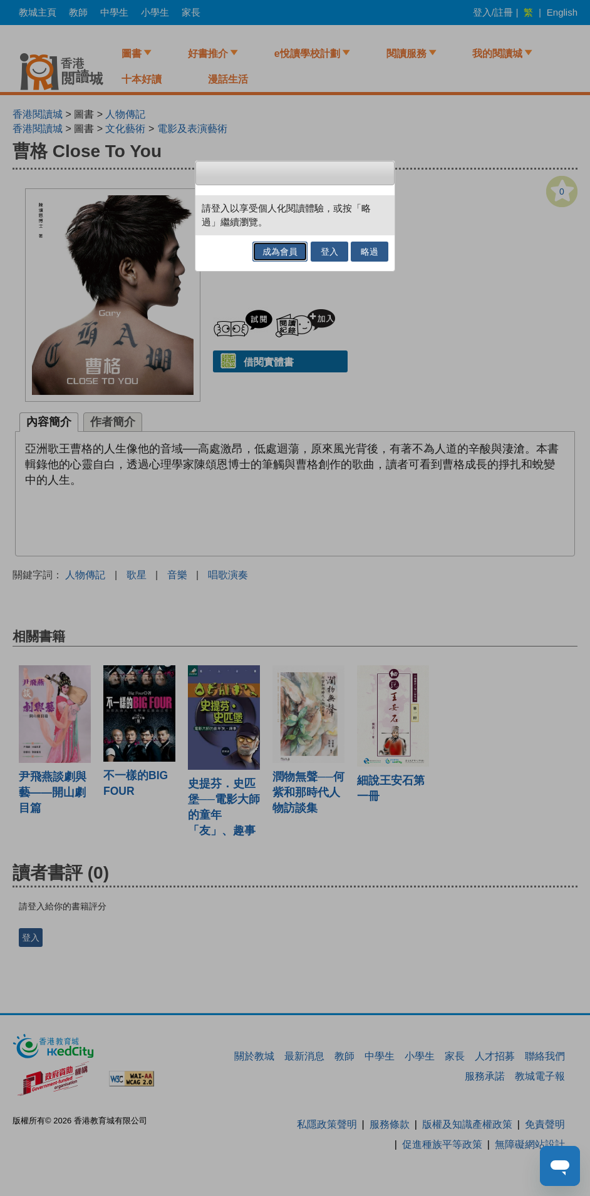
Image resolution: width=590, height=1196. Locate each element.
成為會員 (280, 252)
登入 (329, 252)
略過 (369, 252)
